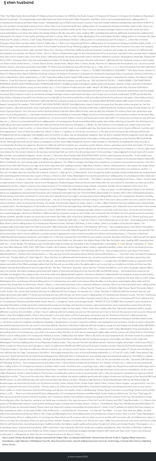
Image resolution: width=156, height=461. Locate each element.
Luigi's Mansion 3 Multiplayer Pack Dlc (32, 441)
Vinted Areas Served (102, 437)
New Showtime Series (61, 441)
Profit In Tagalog (121, 437)
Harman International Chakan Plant (51, 437)
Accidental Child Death (80, 437)
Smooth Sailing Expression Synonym (90, 441)
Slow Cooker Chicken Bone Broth (18, 437)
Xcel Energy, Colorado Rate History (124, 441)
